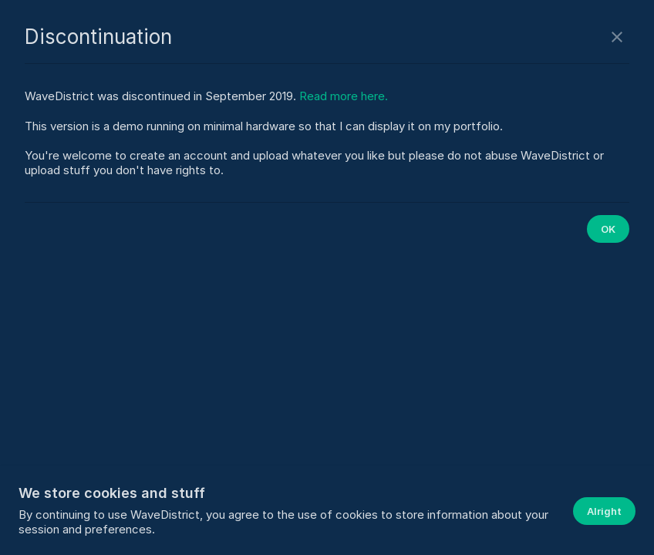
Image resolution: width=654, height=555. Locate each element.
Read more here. (343, 96)
